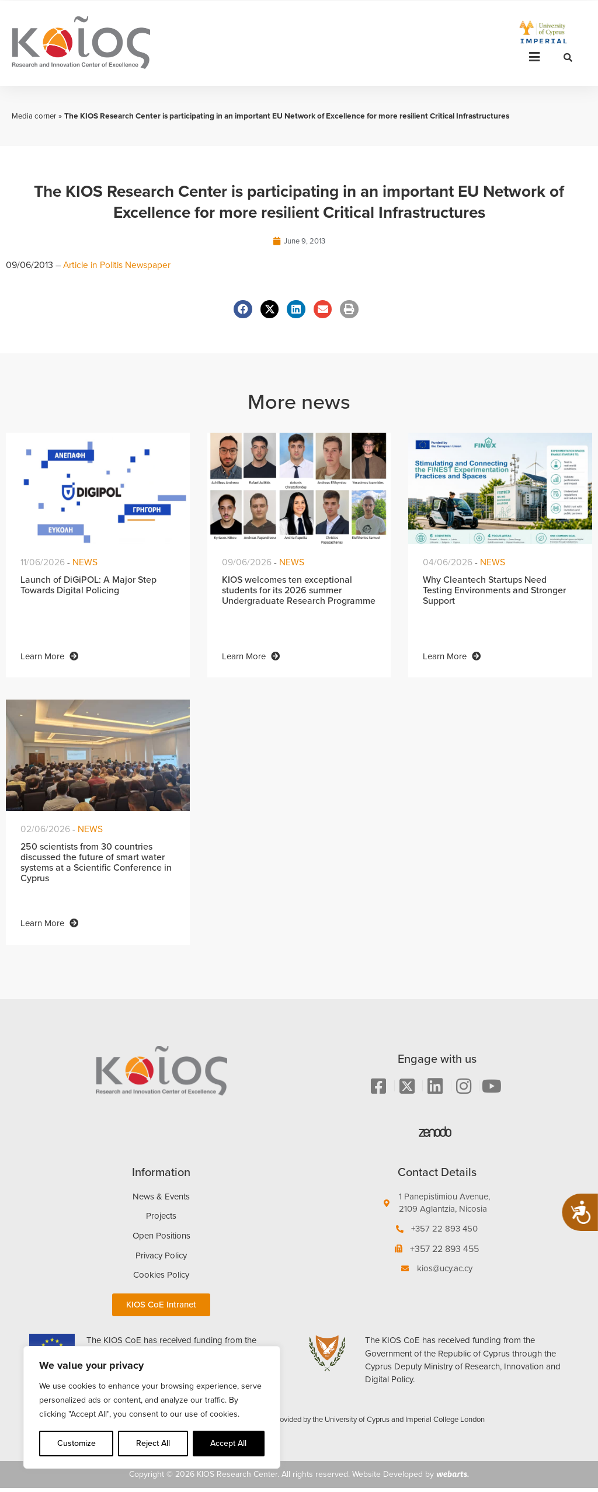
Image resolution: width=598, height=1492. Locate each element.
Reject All (153, 1443)
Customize (76, 1443)
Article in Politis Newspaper (119, 265)
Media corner (35, 115)
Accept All (228, 1443)
